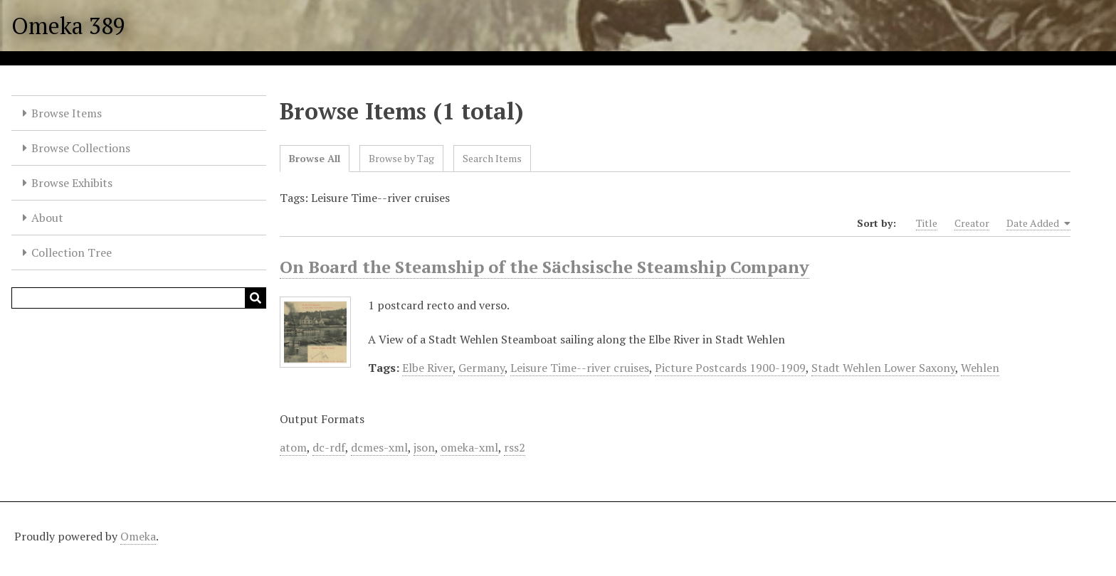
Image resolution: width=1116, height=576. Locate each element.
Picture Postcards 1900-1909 (730, 367)
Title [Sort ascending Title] (926, 223)
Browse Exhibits (71, 183)
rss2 (514, 447)
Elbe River (427, 367)
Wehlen (980, 367)
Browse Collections (80, 148)
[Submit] (255, 298)
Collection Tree (71, 252)
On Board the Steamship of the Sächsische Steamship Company (544, 266)
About (47, 217)
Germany (481, 367)
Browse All (314, 158)
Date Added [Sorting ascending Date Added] (1038, 223)
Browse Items (66, 113)
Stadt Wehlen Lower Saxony (883, 367)
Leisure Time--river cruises (579, 367)
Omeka (138, 536)
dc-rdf (328, 447)
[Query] (138, 298)
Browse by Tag (401, 158)
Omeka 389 (68, 26)
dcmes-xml (379, 447)
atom (293, 447)
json (424, 447)
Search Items (492, 158)
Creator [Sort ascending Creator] (971, 223)
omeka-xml (469, 447)
